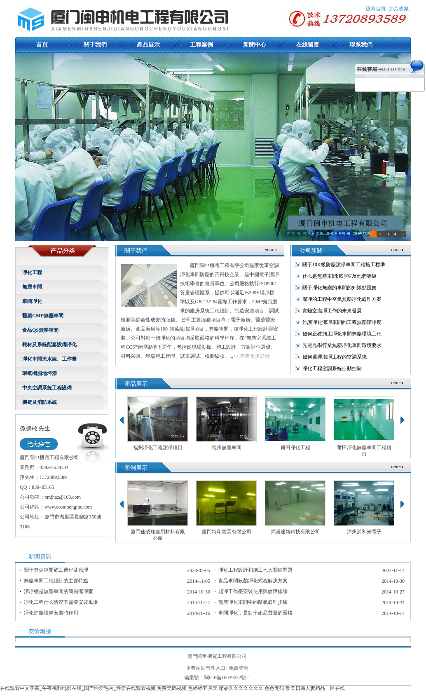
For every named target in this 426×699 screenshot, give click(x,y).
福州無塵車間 (226, 447)
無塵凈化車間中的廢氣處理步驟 (253, 602)
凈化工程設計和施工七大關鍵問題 (255, 570)
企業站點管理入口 (205, 668)
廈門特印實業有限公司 (226, 532)
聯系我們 (360, 45)
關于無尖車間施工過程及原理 (56, 570)
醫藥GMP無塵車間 (42, 316)
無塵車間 (32, 287)
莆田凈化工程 (295, 447)
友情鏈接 (39, 631)
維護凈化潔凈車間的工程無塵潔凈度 (342, 322)
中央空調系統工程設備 (47, 388)
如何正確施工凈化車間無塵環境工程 (342, 334)
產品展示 (148, 45)
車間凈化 (32, 301)
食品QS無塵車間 (40, 330)
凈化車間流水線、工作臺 (49, 359)
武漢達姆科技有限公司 (295, 532)
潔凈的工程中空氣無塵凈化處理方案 (342, 299)
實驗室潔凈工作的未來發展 (332, 311)
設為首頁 (376, 9)
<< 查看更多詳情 (251, 356)
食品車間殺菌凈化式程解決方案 (253, 581)
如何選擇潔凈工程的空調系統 (334, 357)
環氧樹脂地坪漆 (39, 373)
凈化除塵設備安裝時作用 (51, 613)
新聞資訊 (39, 557)
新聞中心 (254, 45)
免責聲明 (238, 668)
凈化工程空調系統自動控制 (332, 368)
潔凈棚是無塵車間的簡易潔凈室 (58, 591)
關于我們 (95, 45)
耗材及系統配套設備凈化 (49, 344)
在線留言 (307, 45)
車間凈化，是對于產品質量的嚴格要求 (255, 613)
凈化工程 (32, 272)
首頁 (42, 45)
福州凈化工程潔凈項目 (158, 447)
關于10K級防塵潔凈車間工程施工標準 (343, 264)
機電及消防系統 (39, 402)
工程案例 (201, 45)
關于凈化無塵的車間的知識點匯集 (339, 288)
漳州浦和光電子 (364, 532)
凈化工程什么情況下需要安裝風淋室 (61, 602)
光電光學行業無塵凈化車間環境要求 (342, 345)
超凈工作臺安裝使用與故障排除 (253, 591)
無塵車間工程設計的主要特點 (56, 581)
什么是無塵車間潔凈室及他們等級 (339, 276)
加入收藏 (399, 9)
